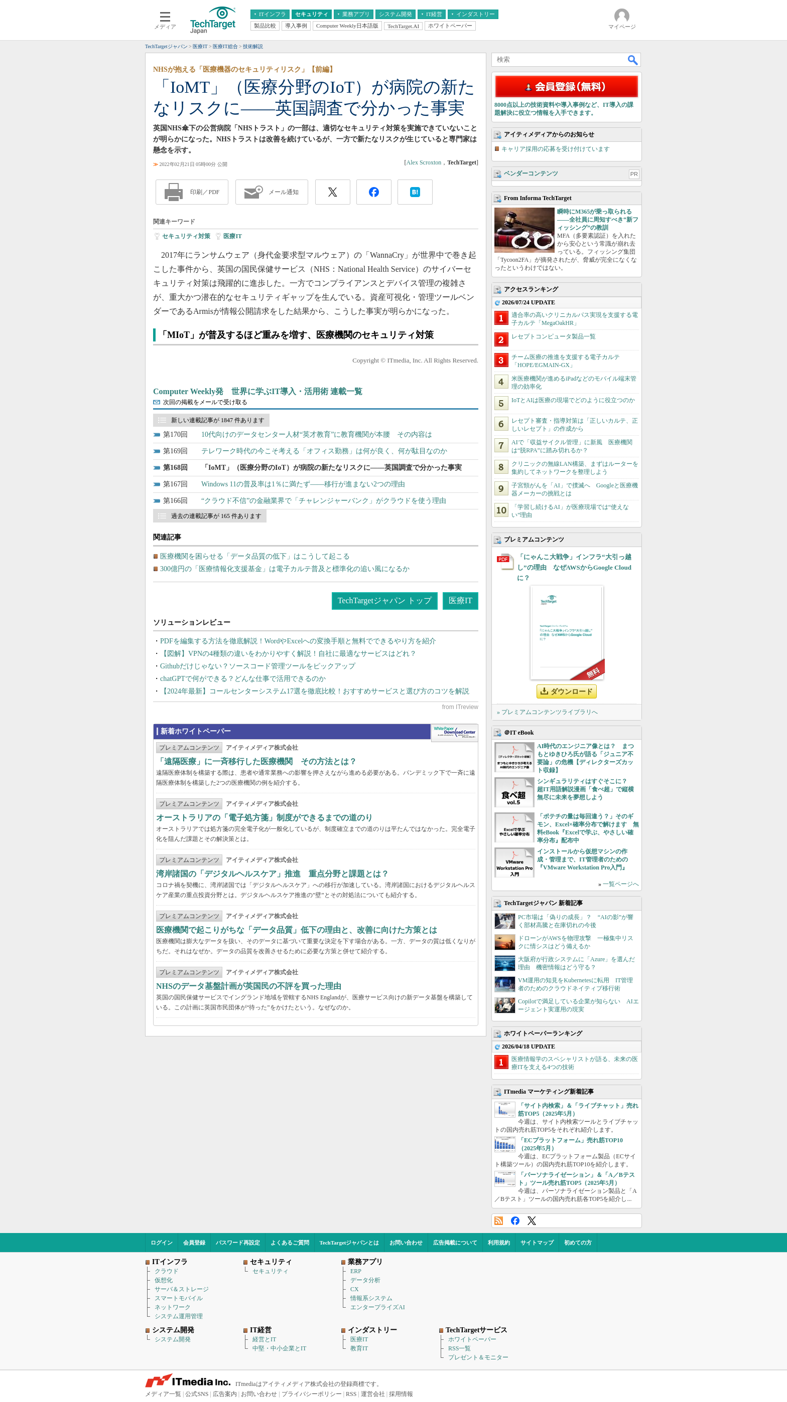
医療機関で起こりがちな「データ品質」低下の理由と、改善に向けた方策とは (296, 930)
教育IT (359, 1348)
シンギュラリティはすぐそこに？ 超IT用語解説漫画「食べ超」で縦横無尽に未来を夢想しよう (585, 789)
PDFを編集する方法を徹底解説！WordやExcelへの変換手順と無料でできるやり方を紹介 (298, 641)
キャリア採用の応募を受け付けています (555, 148)
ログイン (162, 1243)
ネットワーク (173, 1307)
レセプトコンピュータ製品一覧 (553, 336)
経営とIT (264, 1339)
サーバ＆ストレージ (182, 1289)
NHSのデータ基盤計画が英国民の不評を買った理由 (248, 986)
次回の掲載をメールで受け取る (205, 402)
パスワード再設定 (238, 1243)
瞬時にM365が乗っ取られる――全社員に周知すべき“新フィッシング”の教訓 (597, 219)
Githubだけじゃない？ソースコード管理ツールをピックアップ (257, 666)
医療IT (232, 236)
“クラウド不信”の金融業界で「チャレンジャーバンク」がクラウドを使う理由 (323, 500)
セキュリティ (270, 1271)
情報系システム (371, 1298)
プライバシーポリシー (312, 1393)
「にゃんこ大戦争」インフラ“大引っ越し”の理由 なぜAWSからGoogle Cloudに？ (574, 567)
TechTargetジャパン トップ (385, 600)
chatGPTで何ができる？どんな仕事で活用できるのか (243, 678)
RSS (498, 1220)
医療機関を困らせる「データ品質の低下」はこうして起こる (255, 556)
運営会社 (373, 1393)
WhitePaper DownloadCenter (454, 733)
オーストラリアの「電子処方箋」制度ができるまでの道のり (264, 817)
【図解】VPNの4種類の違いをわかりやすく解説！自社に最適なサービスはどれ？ (288, 653)
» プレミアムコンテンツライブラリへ (547, 712)
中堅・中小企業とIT (279, 1348)
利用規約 (499, 1243)
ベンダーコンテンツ (531, 173)
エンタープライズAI (377, 1307)
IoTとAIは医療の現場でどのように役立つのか (573, 400)
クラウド (167, 1271)
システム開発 (173, 1339)
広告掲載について (455, 1243)
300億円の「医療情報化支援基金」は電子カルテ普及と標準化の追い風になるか (285, 569)
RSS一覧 (459, 1348)
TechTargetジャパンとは (349, 1243)
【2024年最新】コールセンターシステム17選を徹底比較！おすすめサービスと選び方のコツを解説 (314, 691)
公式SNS (196, 1393)
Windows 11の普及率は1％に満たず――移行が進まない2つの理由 (303, 484)
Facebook (515, 1220)
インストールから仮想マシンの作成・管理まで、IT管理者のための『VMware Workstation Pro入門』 (582, 859)
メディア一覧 (163, 1393)
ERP (355, 1271)
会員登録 (194, 1243)
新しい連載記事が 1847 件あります (218, 420)
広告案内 (225, 1393)
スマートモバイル (179, 1298)
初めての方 (578, 1243)
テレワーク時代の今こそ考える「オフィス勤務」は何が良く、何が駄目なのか (324, 451)
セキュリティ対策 (186, 236)
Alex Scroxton (424, 162)
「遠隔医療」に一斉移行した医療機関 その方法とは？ (256, 761)
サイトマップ (537, 1243)
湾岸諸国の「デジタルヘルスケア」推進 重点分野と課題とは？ (272, 873)
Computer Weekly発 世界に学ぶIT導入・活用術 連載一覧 (257, 391)
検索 (633, 60)
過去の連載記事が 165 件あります (216, 515)
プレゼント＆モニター (478, 1357)
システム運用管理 (179, 1316)
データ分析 (365, 1280)
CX (354, 1289)
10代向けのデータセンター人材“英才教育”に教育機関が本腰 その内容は (316, 434)
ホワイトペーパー (472, 1339)
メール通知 (284, 192)
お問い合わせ (406, 1243)
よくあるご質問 (290, 1243)
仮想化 (164, 1280)
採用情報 (401, 1393)
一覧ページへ (621, 884)
